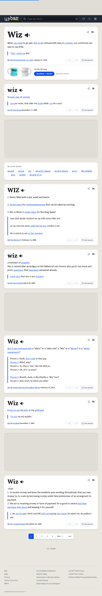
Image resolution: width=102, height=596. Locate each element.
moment (39, 276)
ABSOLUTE (17, 240)
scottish (69, 43)
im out (14, 416)
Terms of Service (11, 580)
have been (34, 270)
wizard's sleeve (42, 171)
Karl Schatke (18, 283)
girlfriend (39, 410)
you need (17, 43)
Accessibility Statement (46, 571)
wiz (8, 110)
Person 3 (14, 377)
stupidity (25, 262)
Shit (13, 53)
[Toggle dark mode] (89, 18)
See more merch (62, 73)
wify (26, 410)
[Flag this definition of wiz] (93, 88)
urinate (26, 97)
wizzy (74, 171)
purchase (11, 507)
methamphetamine (35, 204)
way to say (14, 410)
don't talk (30, 358)
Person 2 (14, 362)
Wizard (74, 348)
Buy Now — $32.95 (44, 73)
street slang (30, 212)
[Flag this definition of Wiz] (92, 32)
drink (40, 103)
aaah (12, 276)
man (18, 276)
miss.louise (17, 110)
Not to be (38, 43)
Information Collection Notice (48, 577)
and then (82, 503)
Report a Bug (42, 574)
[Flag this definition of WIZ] (93, 189)
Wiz (8, 60)
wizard (10, 171)
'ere (12, 103)
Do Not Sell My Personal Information (83, 577)
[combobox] (51, 18)
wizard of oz (35, 175)
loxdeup (16, 423)
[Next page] (60, 536)
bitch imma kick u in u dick (23, 60)
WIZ (8, 240)
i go (51, 103)
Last (69, 536)
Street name (16, 204)
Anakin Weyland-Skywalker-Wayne (26, 387)
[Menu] (95, 18)
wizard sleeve (61, 171)
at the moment (35, 233)
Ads (5, 571)
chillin (33, 226)
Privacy (7, 577)
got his (19, 513)
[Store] (83, 18)
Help (6, 574)
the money (62, 513)
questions (18, 270)
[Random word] (76, 18)
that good (22, 507)
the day (43, 226)
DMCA (6, 583)
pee (17, 97)
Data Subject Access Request (48, 583)
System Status (42, 580)
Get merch (87, 60)
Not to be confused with (19, 348)
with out (45, 513)
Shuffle (51, 548)
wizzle (21, 171)
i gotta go (20, 53)
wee (12, 97)
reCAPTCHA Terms (76, 574)
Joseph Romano (19, 524)
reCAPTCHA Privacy (76, 571)
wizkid (22, 175)
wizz (13, 175)
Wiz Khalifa (86, 171)
